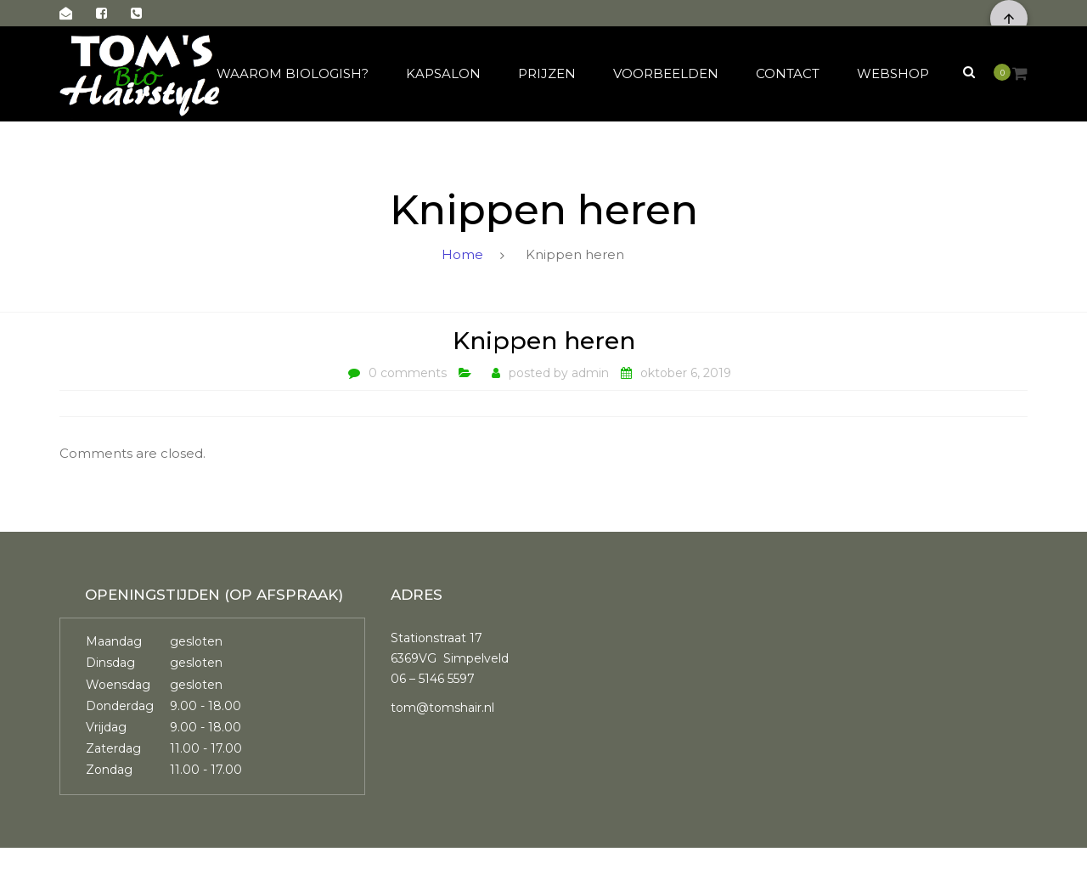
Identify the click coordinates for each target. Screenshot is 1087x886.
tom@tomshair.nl (442, 707)
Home (462, 254)
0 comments (408, 373)
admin (590, 373)
